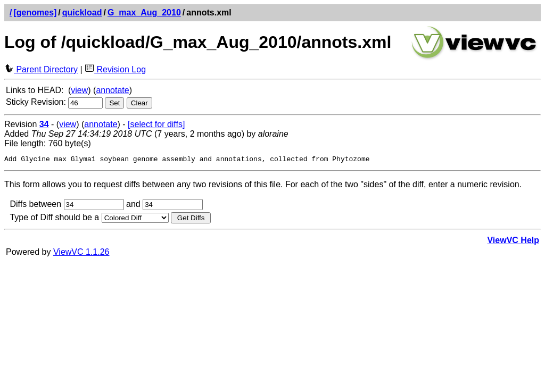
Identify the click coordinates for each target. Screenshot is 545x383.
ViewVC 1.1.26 (81, 253)
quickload (82, 12)
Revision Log (115, 69)
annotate (112, 90)
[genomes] (34, 12)
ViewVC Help (513, 241)
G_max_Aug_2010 (144, 12)
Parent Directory (41, 69)
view (79, 90)
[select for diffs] (156, 124)
